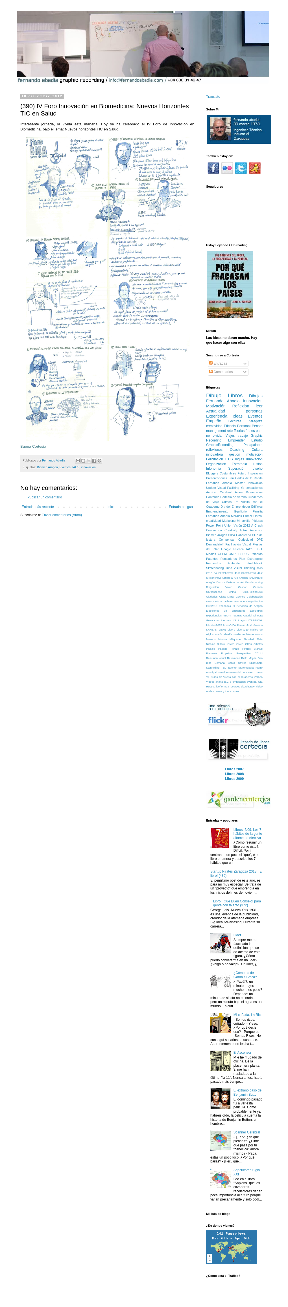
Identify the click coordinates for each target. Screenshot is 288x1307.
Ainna (239, 492)
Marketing (228, 520)
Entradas (218, 363)
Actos (243, 530)
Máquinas (235, 639)
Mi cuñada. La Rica (248, 1015)
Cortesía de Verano (233, 497)
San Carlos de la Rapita (245, 478)
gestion (234, 454)
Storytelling (212, 667)
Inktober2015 (214, 625)
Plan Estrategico (251, 558)
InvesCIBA (229, 625)
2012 (246, 525)
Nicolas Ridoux (215, 643)
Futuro (241, 473)
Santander (234, 563)
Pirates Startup (252, 648)
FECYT (227, 615)
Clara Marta (226, 596)
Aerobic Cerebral (219, 492)
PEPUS (243, 554)
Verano (258, 676)
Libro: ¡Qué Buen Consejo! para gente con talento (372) (237, 903)
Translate (213, 97)
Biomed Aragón (47, 467)
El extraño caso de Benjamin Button (247, 1092)
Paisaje (210, 648)
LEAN (222, 629)
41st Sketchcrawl (245, 572)
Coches (240, 596)
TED (223, 667)
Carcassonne (214, 591)
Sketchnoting (215, 568)
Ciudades (212, 596)
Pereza (234, 648)
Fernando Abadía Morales (224, 516)
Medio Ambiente (244, 634)
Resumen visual (216, 658)
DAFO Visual (214, 601)
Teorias (239, 431)
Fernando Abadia (222, 401)
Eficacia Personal (237, 426)
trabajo (242, 436)
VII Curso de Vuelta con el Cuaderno (229, 676)
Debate (228, 601)
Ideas (238, 416)
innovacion (88, 467)
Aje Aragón (241, 577)
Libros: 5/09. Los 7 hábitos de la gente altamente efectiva (248, 834)
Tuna (228, 568)
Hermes (226, 620)
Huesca (238, 549)
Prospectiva (244, 653)
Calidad (242, 587)
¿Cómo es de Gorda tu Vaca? (245, 975)
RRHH (259, 653)
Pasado (223, 648)
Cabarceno (243, 535)
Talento (232, 667)
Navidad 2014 (253, 639)
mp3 (226, 686)
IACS (75, 467)
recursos (235, 686)
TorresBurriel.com (236, 672)
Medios (211, 554)
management (216, 431)
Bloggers (212, 473)
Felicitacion (214, 459)
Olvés (239, 643)
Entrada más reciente (38, 507)
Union (228, 525)
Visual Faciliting (228, 487)
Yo (242, 487)
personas (254, 411)
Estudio (257, 440)
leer (259, 406)
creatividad (214, 426)
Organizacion (216, 464)
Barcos (220, 582)
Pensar (257, 426)
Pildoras (257, 520)
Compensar (227, 539)
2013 (260, 568)
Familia (258, 511)
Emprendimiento (217, 511)
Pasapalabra (253, 445)
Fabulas (237, 615)
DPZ (259, 539)
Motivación (216, 406)
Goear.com (212, 620)
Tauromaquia (246, 667)
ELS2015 (211, 605)
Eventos (65, 467)
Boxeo (228, 587)
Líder (237, 935)
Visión (238, 525)
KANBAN (211, 629)
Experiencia (216, 416)
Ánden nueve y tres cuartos (222, 691)
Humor (247, 516)
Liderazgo (242, 629)
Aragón (210, 582)
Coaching (237, 450)
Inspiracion (255, 473)
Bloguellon (212, 587)
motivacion (254, 454)
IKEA (259, 549)
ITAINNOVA (255, 620)
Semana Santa (225, 662)
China (232, 591)
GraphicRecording (220, 445)
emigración (239, 681)
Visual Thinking (244, 568)
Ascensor (256, 530)
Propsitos (226, 653)
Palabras (256, 554)
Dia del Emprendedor (235, 506)
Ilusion (258, 464)
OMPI (233, 554)
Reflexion (240, 406)
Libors (231, 629)
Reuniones (233, 658)
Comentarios (221, 372)
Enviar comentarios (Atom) (62, 515)
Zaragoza (255, 421)
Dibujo (213, 395)
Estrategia (239, 464)
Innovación (254, 459)
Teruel (221, 672)
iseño (219, 686)
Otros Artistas (254, 643)
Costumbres (228, 473)
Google (226, 549)
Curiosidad (245, 539)
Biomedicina (254, 492)
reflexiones (214, 450)
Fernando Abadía (219, 483)
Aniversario (256, 577)
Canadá (258, 587)
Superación (236, 469)
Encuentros (238, 610)
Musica (222, 639)
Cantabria (212, 497)
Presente (211, 653)
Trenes (258, 672)
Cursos (227, 501)
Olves (230, 643)
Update (211, 487)
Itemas (241, 625)
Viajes (230, 436)
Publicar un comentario (44, 497)
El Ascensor (242, 1053)
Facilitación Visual (238, 544)
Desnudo (239, 601)
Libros (235, 395)
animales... (221, 681)
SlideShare (256, 662)
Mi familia (243, 520)
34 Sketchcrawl (223, 572)
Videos (210, 681)
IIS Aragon (239, 620)
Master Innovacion (249, 483)
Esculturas (256, 610)
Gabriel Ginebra (253, 615)
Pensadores (229, 558)
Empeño (213, 421)
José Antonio (254, 625)
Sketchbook (255, 563)
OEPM (222, 554)
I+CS (229, 459)
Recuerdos (213, 563)
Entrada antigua (181, 507)
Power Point (214, 525)
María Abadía (223, 634)
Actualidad (215, 411)
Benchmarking (254, 582)
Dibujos (256, 396)
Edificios (257, 506)
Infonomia (213, 469)
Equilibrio (240, 511)
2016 (209, 572)
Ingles (239, 459)
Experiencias (214, 615)
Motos (259, 634)
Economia (225, 605)
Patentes (212, 558)
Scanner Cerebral (247, 1132)
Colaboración (254, 596)
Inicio (111, 507)
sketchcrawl (248, 686)
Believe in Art (235, 582)
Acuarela (227, 577)
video (259, 686)
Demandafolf (214, 544)
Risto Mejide (248, 658)
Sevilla (242, 662)
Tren (250, 672)
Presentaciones (216, 478)
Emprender (236, 440)
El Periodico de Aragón (247, 605)
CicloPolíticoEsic (253, 591)
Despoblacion (254, 601)
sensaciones (254, 487)
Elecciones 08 (216, 610)
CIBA (231, 535)
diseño (258, 469)
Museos (211, 639)
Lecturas (234, 421)
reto (230, 431)
